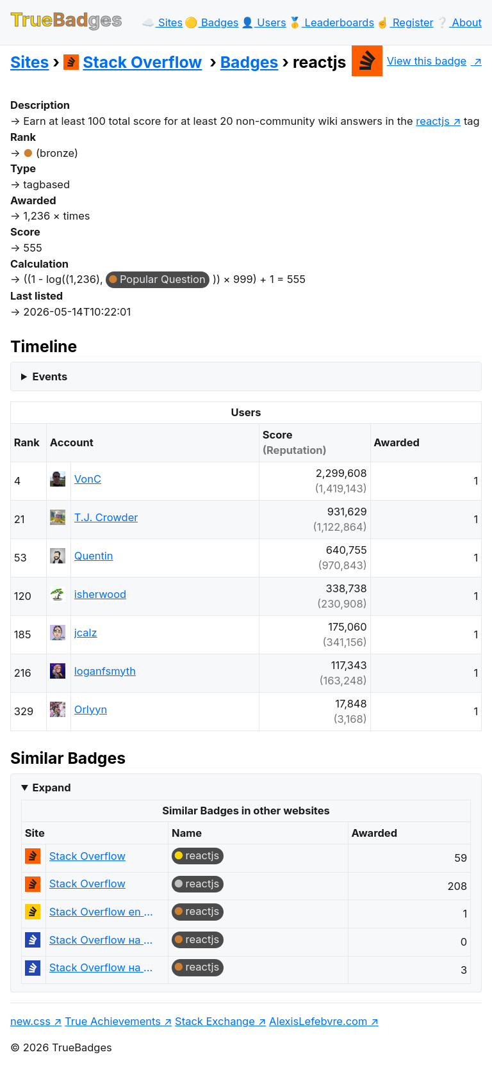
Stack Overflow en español (101, 911)
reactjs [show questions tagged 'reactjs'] (433, 121)
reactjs (203, 855)
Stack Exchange (215, 1021)
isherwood (100, 594)
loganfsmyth (105, 671)
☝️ (404, 22)
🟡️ (211, 22)
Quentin (93, 555)
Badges (249, 62)
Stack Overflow (132, 62)
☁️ (162, 22)
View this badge (409, 60)
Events (49, 376)
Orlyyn (90, 709)
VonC (87, 478)
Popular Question (163, 279)
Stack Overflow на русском (101, 939)
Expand (51, 787)
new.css (30, 1021)
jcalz (85, 632)
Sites (29, 62)
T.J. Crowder (106, 517)
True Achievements (113, 1021)
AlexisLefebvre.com (318, 1021)
